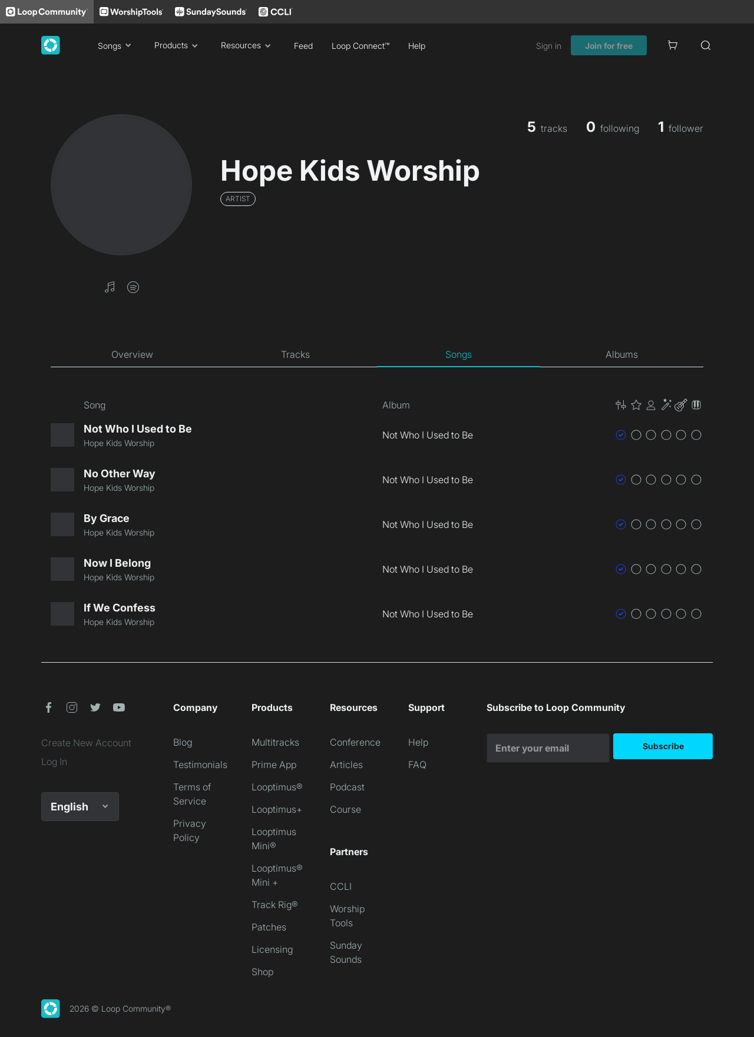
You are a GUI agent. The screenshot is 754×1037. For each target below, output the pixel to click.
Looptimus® (277, 787)
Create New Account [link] (86, 743)
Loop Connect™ (360, 46)
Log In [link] (54, 761)
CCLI (341, 886)
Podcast (347, 787)
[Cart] (673, 45)
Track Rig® (275, 904)
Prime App (274, 764)
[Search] (706, 45)
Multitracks (275, 742)
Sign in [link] (548, 46)
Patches (269, 927)
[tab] (132, 354)
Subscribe (663, 746)
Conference (355, 742)
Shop (262, 972)
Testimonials (200, 764)
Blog (182, 742)
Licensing (272, 949)
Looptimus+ (277, 809)
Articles (346, 764)
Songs (116, 45)
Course (345, 809)
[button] (109, 286)
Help (416, 46)
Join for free (609, 46)
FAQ (417, 764)
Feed (303, 46)
